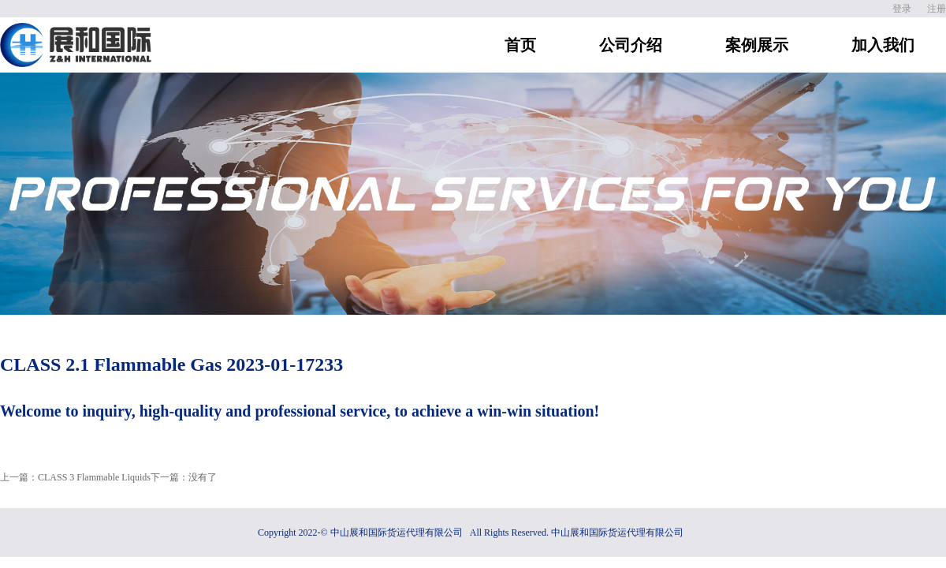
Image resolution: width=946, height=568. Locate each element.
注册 (936, 8)
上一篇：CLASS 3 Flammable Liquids (75, 477)
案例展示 (756, 45)
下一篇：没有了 (184, 477)
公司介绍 (630, 45)
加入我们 (882, 45)
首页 (520, 45)
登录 (901, 8)
